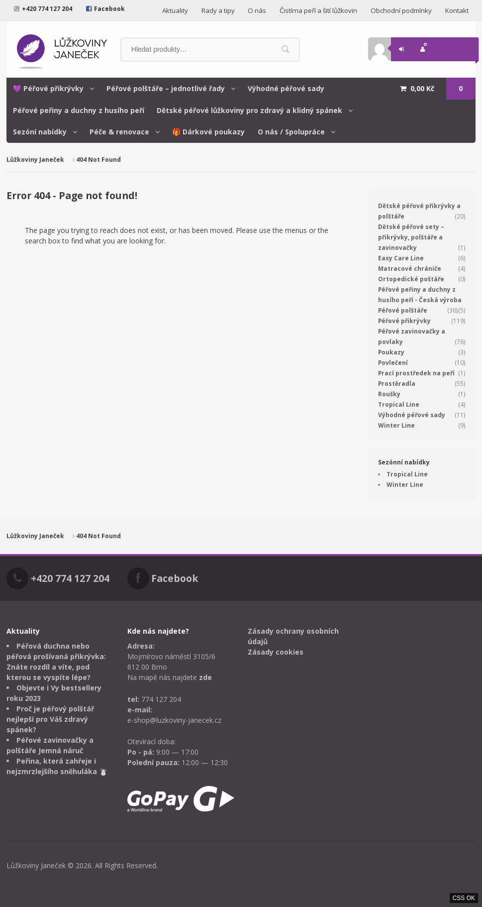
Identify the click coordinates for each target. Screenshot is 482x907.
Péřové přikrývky (404, 321)
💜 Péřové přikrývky (48, 88)
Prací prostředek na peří (416, 373)
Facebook (109, 8)
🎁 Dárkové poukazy (208, 131)
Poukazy (391, 352)
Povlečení (393, 362)
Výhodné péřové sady (286, 88)
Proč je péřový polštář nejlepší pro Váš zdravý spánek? (50, 719)
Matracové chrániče (409, 268)
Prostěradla (396, 383)
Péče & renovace (119, 131)
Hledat (285, 49)
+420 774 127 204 (47, 8)
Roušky (389, 394)
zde (205, 677)
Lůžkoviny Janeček (35, 159)
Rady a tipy (218, 10)
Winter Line (396, 425)
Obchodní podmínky (401, 10)
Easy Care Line (401, 258)
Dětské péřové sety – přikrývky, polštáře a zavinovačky (411, 237)
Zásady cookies (275, 652)
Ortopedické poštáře (411, 279)
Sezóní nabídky (40, 131)
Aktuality (175, 10)
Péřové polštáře (402, 310)
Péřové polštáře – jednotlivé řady (165, 88)
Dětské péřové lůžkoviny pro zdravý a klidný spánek (249, 110)
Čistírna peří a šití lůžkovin (318, 10)
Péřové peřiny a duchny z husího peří (78, 110)
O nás (257, 10)
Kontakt (457, 10)
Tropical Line (398, 404)
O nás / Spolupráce (291, 131)
